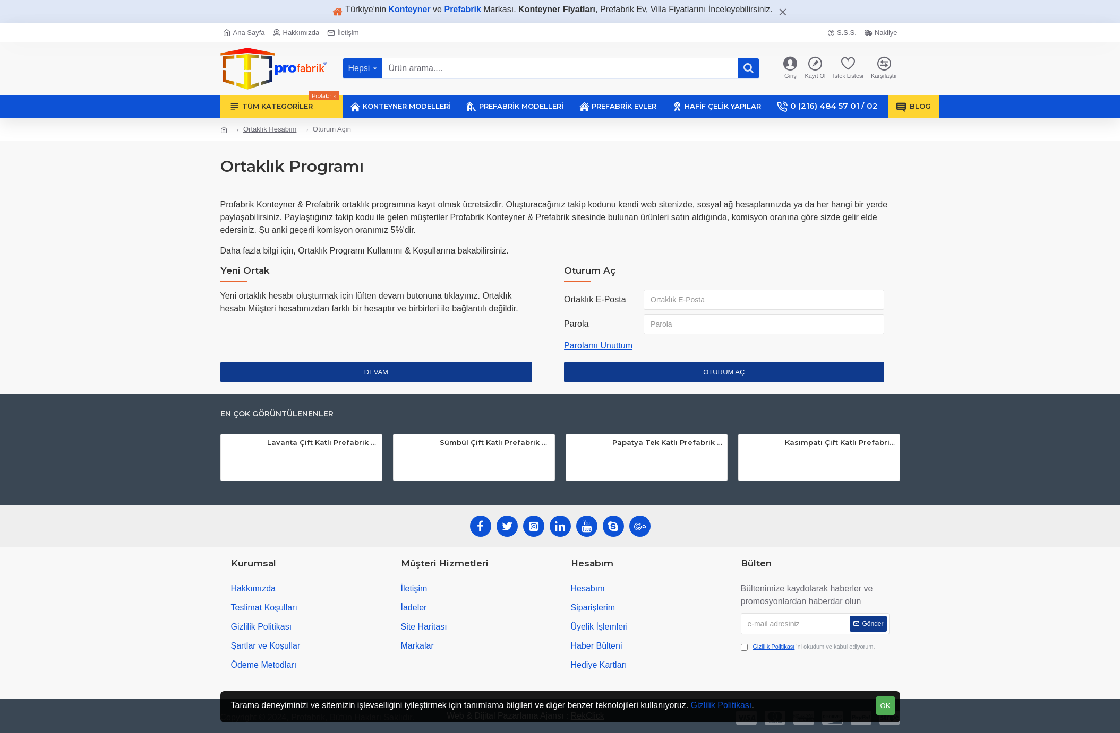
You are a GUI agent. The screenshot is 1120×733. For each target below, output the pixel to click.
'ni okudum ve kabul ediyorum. (808, 646)
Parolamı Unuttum (598, 345)
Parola (576, 323)
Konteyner (410, 9)
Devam (376, 372)
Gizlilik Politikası (721, 705)
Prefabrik (462, 9)
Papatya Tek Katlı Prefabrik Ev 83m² (667, 442)
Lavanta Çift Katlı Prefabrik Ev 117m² (322, 442)
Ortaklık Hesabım (269, 129)
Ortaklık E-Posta (595, 299)
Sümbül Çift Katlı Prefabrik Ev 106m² (495, 442)
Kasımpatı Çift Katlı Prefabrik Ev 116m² (840, 442)
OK (885, 706)
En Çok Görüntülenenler (277, 413)
